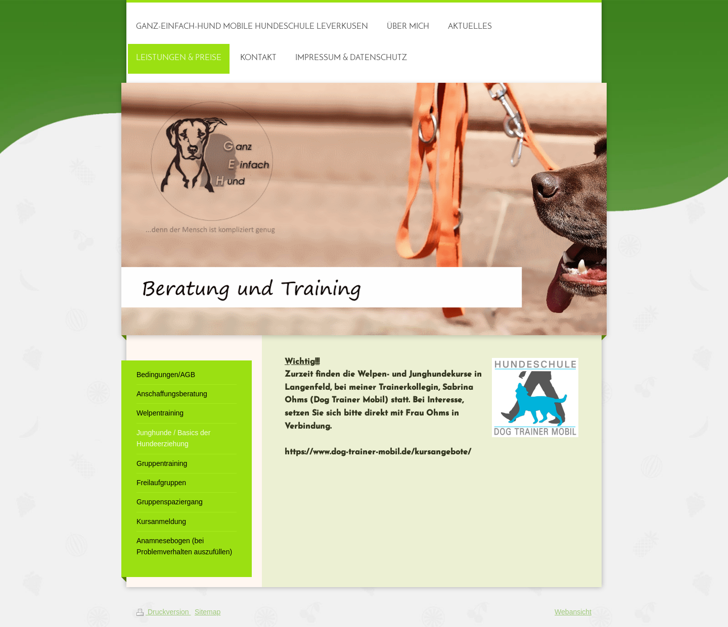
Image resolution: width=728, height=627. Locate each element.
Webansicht (573, 612)
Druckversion (163, 612)
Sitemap (207, 612)
